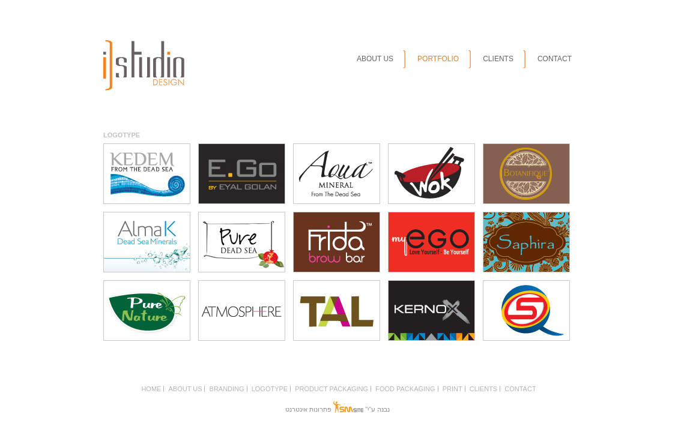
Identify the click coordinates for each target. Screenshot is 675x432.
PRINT (452, 389)
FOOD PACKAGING (405, 389)
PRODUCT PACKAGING (331, 389)
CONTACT (554, 59)
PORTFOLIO (438, 59)
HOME (151, 389)
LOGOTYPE (270, 389)
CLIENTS (498, 59)
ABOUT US (375, 59)
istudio (143, 65)
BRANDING (227, 389)
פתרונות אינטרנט (308, 409)
